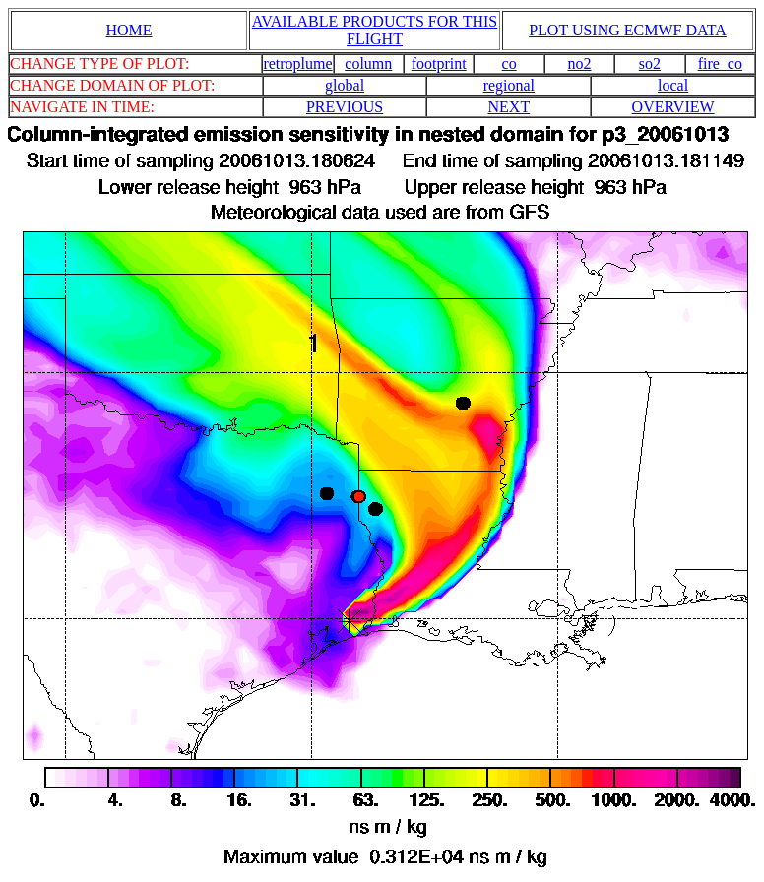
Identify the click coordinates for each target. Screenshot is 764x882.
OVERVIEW (673, 106)
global (344, 85)
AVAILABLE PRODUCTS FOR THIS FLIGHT (374, 30)
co (509, 63)
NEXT (509, 106)
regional (509, 85)
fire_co (720, 63)
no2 (580, 63)
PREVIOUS (344, 106)
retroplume (297, 63)
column (368, 63)
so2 (650, 63)
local (673, 85)
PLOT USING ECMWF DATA (628, 30)
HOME (128, 30)
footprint (439, 63)
